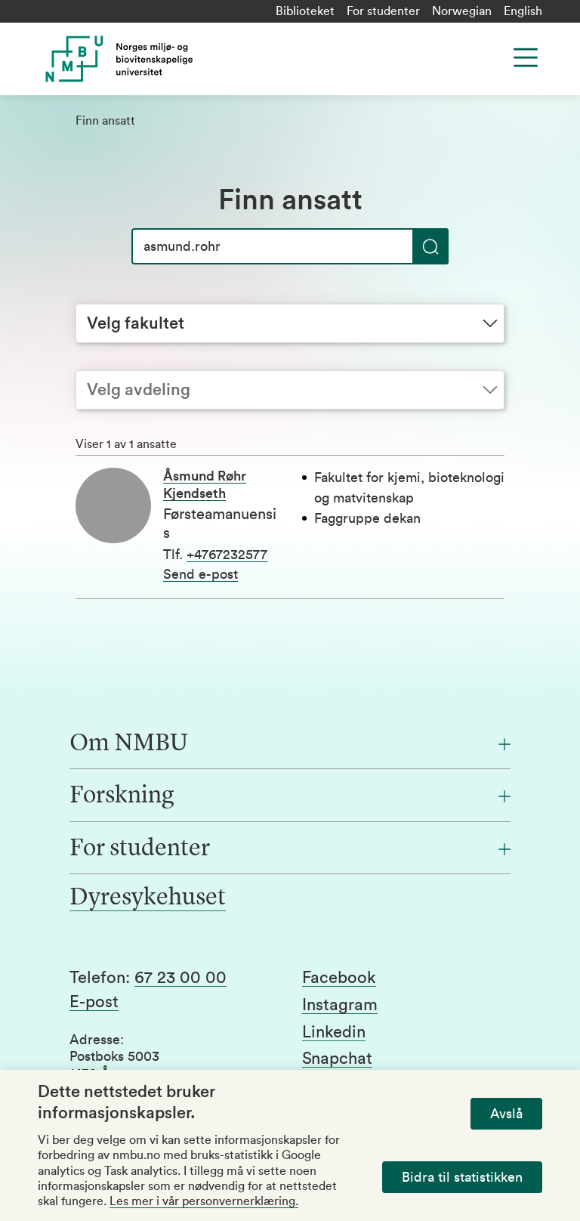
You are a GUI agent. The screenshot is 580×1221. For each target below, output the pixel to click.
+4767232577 (227, 554)
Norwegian (462, 11)
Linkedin (334, 1032)
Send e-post (200, 574)
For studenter (383, 11)
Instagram (340, 1005)
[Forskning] (290, 796)
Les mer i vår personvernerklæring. (204, 1201)
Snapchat (337, 1058)
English (523, 11)
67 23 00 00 (180, 977)
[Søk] (290, 246)
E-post (94, 1002)
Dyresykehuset (147, 898)
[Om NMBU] (290, 744)
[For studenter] (290, 849)
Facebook (339, 977)
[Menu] (525, 57)
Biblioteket (305, 11)
